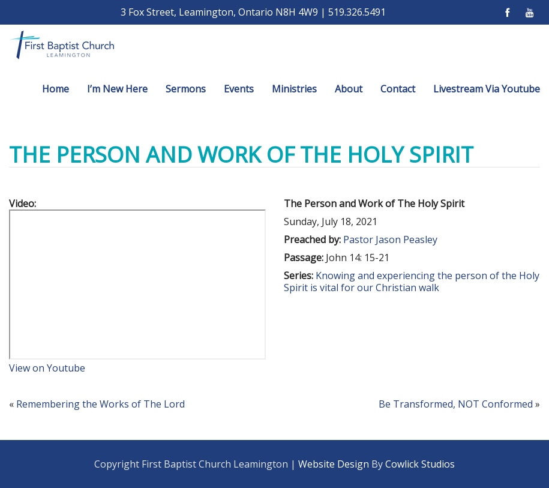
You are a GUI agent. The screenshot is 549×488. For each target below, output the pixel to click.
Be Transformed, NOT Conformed (456, 404)
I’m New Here (117, 88)
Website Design (333, 464)
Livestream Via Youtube (486, 88)
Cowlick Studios (420, 464)
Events (239, 88)
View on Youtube (47, 368)
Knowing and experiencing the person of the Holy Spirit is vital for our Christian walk (411, 281)
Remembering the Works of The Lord (100, 404)
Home (55, 88)
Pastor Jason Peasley (390, 239)
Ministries (294, 88)
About (348, 88)
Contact (397, 88)
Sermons (186, 88)
